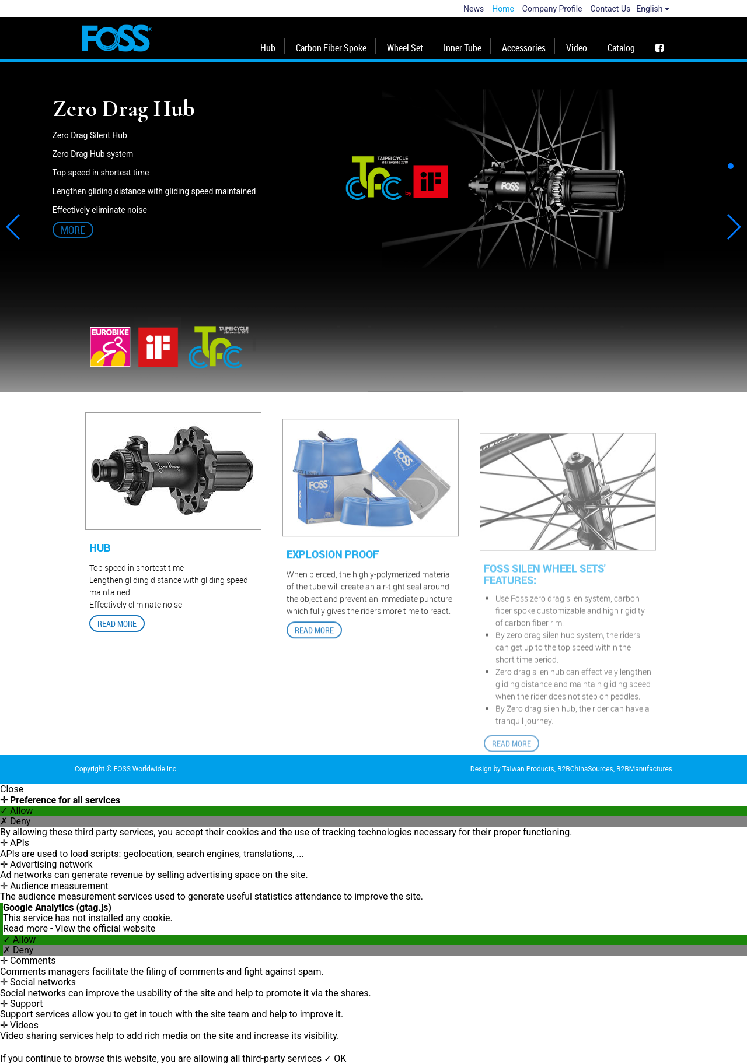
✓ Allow (16, 811)
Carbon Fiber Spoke (331, 47)
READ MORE (117, 628)
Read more (26, 928)
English (652, 8)
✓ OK (335, 1058)
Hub (267, 47)
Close (11, 789)
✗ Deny (15, 821)
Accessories (524, 47)
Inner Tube (462, 47)
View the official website (105, 928)
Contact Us (611, 8)
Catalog (621, 47)
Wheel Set (405, 47)
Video (576, 47)
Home (503, 8)
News (473, 8)
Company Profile (552, 8)
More (73, 230)
